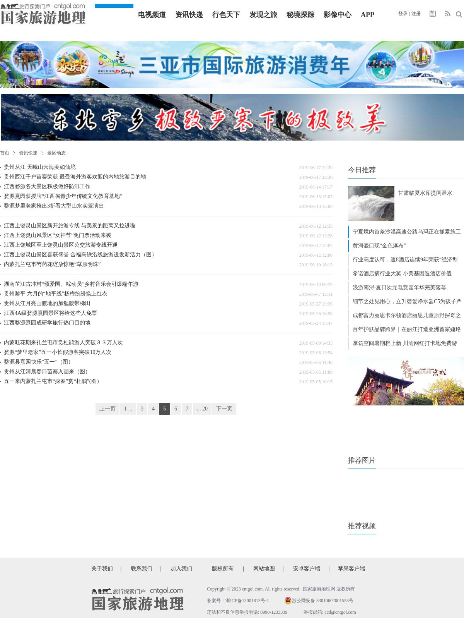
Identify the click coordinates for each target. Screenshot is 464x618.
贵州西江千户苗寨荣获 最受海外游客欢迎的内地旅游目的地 (75, 177)
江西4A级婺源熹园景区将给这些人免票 (50, 313)
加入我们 (181, 569)
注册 (416, 13)
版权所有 (223, 569)
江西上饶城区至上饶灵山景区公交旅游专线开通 (61, 245)
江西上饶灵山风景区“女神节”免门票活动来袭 (57, 235)
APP (367, 15)
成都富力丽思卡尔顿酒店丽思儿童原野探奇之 (407, 315)
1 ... (128, 409)
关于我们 (102, 569)
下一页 (224, 409)
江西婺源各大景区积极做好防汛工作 (47, 186)
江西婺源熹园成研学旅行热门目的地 (47, 323)
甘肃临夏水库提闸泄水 (425, 193)
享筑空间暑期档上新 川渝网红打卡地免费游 (405, 343)
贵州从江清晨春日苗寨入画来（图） (47, 371)
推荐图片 (362, 460)
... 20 (202, 409)
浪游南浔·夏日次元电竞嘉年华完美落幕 (399, 287)
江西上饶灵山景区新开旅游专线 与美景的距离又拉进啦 (69, 225)
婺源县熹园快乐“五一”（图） (38, 362)
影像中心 (337, 15)
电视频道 (152, 15)
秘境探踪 (300, 15)
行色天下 (226, 15)
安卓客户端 (306, 569)
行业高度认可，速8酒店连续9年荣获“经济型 (405, 260)
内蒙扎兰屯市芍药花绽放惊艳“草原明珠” (52, 264)
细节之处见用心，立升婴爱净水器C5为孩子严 (407, 301)
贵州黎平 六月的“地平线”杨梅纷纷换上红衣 (55, 294)
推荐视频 (362, 526)
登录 (403, 13)
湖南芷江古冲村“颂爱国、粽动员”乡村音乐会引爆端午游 (71, 284)
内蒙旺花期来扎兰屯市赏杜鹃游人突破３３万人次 (63, 342)
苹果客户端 (351, 569)
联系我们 (141, 569)
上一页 (107, 409)
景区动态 (56, 153)
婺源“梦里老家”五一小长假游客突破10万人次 (57, 352)
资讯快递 (189, 15)
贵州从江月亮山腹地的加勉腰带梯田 (47, 303)
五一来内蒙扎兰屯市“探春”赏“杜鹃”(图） (53, 381)
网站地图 (264, 569)
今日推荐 (362, 170)
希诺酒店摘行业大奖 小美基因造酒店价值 (402, 273)
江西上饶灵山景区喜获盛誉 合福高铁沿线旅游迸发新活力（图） (80, 255)
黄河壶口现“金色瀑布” (379, 246)
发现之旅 (263, 15)
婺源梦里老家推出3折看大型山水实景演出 (54, 206)
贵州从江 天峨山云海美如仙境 (40, 167)
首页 (4, 153)
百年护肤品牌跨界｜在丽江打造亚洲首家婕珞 (407, 329)
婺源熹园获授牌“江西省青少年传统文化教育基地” (63, 196)
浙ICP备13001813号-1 (247, 600)
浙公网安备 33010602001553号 (322, 600)
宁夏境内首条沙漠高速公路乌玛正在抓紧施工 (407, 232)
